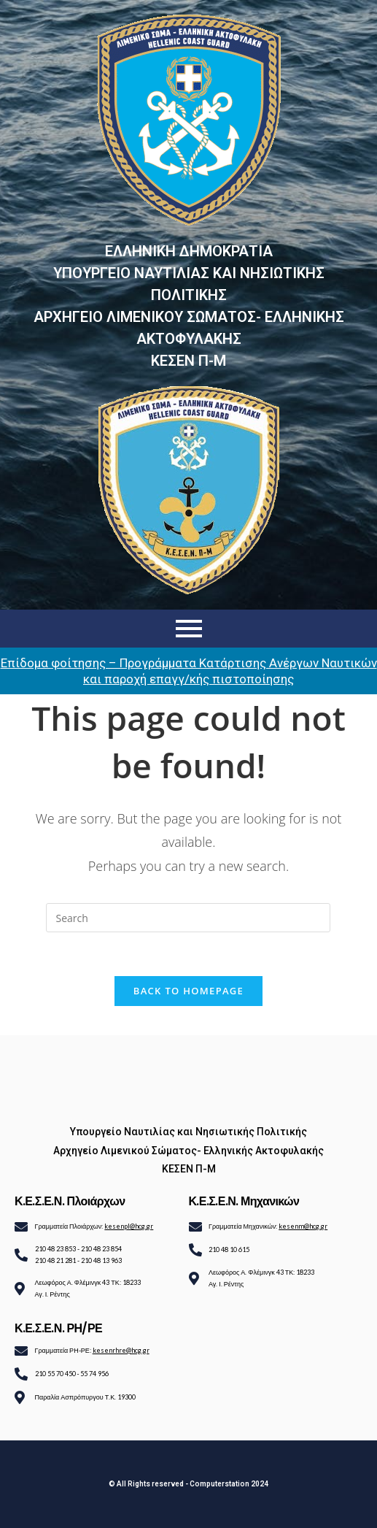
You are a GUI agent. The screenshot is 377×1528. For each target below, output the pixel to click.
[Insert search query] (188, 917)
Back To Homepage (188, 990)
